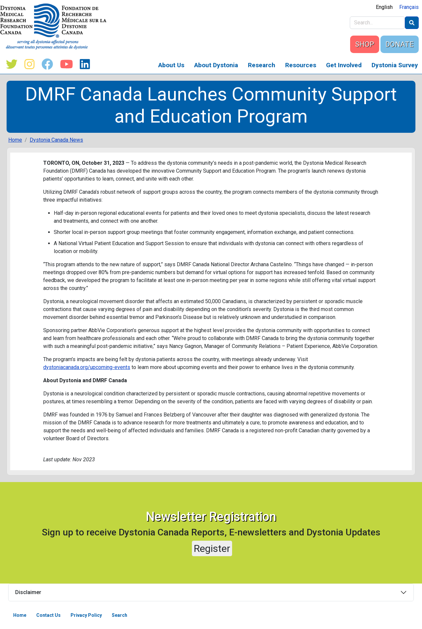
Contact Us (48, 615)
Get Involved (344, 65)
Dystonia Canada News (56, 140)
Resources (300, 65)
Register (212, 548)
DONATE (399, 44)
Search (119, 615)
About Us (171, 65)
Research (261, 65)
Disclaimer (28, 592)
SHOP (364, 44)
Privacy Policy (86, 615)
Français (409, 7)
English (384, 7)
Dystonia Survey (395, 65)
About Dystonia (216, 65)
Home (15, 140)
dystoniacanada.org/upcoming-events (86, 367)
